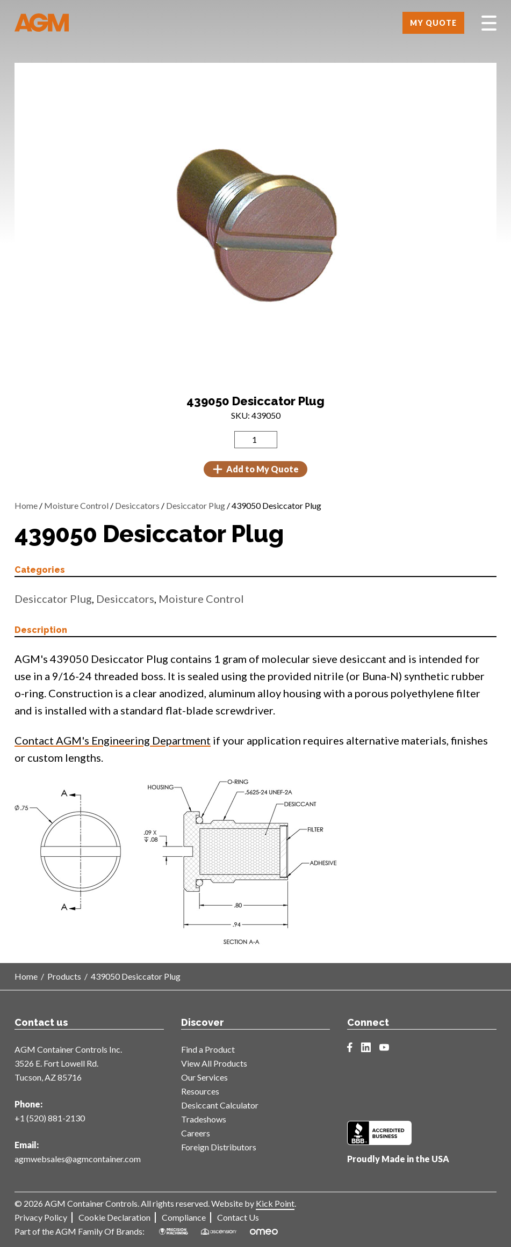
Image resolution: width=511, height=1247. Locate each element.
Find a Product (208, 1049)
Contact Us (238, 1217)
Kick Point (275, 1203)
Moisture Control (76, 505)
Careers (195, 1133)
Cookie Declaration (114, 1217)
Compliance (184, 1217)
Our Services (204, 1077)
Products (64, 976)
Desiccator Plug (195, 505)
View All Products (214, 1063)
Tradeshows (203, 1119)
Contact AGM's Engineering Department (113, 740)
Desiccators (137, 505)
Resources (200, 1091)
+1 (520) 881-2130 (50, 1118)
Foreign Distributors (218, 1147)
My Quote (433, 22)
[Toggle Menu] (488, 23)
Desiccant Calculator (219, 1105)
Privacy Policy (41, 1217)
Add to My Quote (255, 469)
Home (26, 505)
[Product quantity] (255, 439)
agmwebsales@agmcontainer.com (78, 1159)
